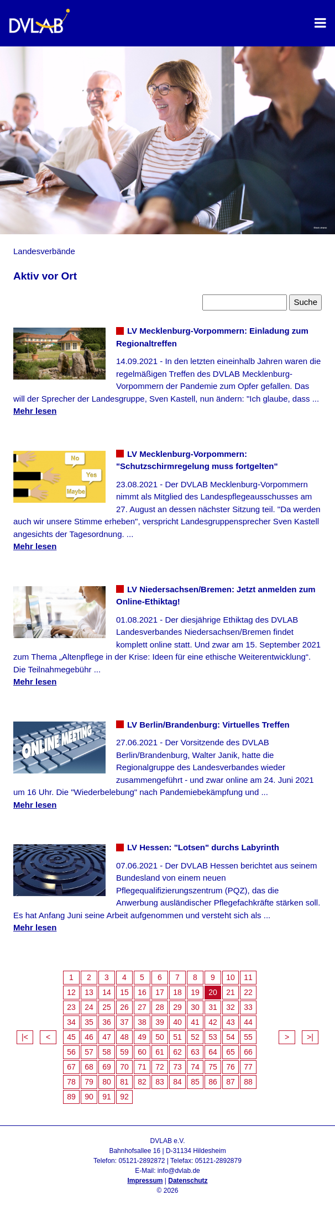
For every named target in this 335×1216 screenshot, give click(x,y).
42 (212, 1022)
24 (89, 1007)
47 (106, 1037)
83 (159, 1081)
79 (89, 1081)
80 (106, 1081)
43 (230, 1022)
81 (124, 1081)
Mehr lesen (34, 410)
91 (106, 1096)
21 (230, 992)
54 (230, 1037)
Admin (167, 1200)
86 (212, 1081)
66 (248, 1051)
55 (248, 1037)
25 (106, 1007)
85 (195, 1081)
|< (25, 1037)
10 (230, 977)
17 (159, 992)
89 (71, 1096)
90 (89, 1096)
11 (248, 977)
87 (230, 1081)
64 (212, 1051)
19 (195, 992)
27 (142, 1007)
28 (159, 1007)
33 (248, 1007)
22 (248, 992)
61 (159, 1051)
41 (195, 1022)
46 (89, 1037)
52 (195, 1037)
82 (142, 1081)
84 (177, 1081)
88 (248, 1081)
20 (212, 992)
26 (124, 1007)
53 (212, 1037)
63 (195, 1051)
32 (230, 1007)
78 (71, 1081)
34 (71, 1022)
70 (124, 1066)
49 (142, 1037)
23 (71, 1007)
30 (195, 1007)
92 (124, 1096)
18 (177, 992)
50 (159, 1037)
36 (106, 1022)
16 (142, 992)
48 (124, 1037)
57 (89, 1051)
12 (71, 992)
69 (106, 1066)
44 (248, 1022)
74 (195, 1066)
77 (248, 1066)
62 (177, 1051)
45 (71, 1037)
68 (89, 1066)
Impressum (145, 1181)
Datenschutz (187, 1181)
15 (124, 992)
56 (71, 1051)
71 (142, 1066)
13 (89, 992)
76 (230, 1066)
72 (159, 1066)
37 (124, 1022)
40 (177, 1022)
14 (106, 992)
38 (142, 1022)
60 (142, 1051)
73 (177, 1066)
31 (212, 1007)
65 (230, 1051)
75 (212, 1066)
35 (89, 1022)
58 (106, 1051)
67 (71, 1066)
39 (159, 1022)
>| (310, 1037)
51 (177, 1037)
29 (177, 1007)
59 (124, 1051)
